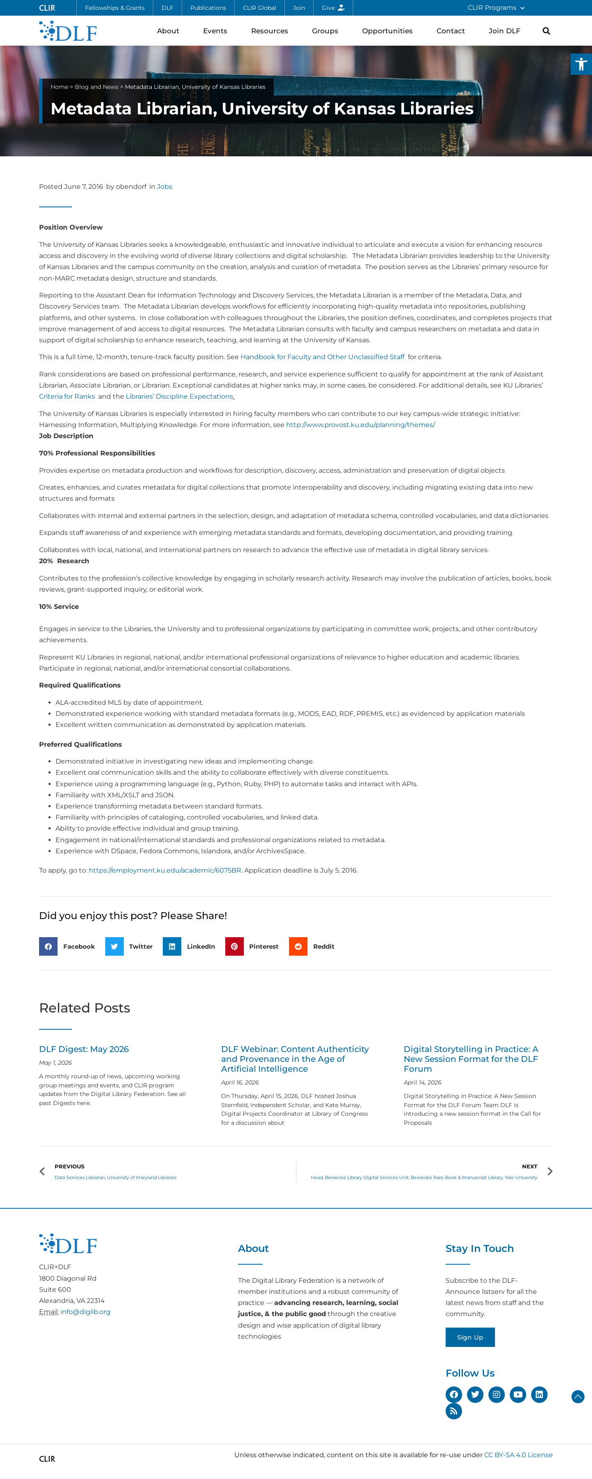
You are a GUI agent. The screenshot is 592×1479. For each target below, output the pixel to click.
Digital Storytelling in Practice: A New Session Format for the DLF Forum (471, 1059)
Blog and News (96, 87)
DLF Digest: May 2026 (84, 1049)
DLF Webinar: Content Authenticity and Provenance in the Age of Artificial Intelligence (295, 1059)
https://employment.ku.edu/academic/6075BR (165, 870)
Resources (271, 30)
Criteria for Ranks (67, 396)
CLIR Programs (496, 8)
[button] (581, 64)
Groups (327, 30)
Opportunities (389, 30)
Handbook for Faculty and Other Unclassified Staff (322, 357)
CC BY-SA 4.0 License (518, 1455)
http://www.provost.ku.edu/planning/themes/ (360, 425)
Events (217, 30)
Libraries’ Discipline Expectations (179, 396)
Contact (453, 30)
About (170, 30)
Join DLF (507, 30)
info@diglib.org (85, 1312)
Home (59, 87)
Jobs (164, 186)
